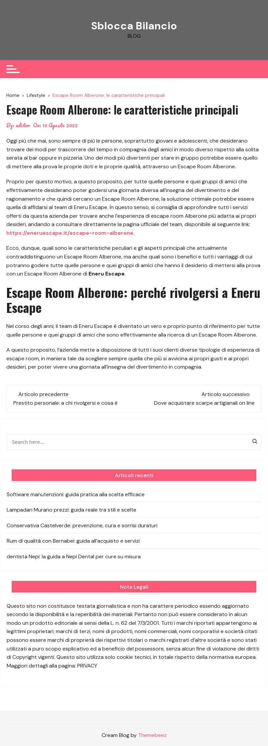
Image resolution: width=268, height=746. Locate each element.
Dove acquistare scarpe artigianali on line (204, 402)
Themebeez (152, 735)
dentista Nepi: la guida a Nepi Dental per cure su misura (74, 556)
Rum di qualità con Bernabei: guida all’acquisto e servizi (73, 540)
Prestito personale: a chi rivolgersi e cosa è (65, 402)
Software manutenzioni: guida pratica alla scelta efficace (76, 494)
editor (23, 125)
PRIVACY (87, 665)
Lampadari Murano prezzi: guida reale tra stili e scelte (71, 509)
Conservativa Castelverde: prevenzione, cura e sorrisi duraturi (82, 525)
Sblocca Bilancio (134, 26)
